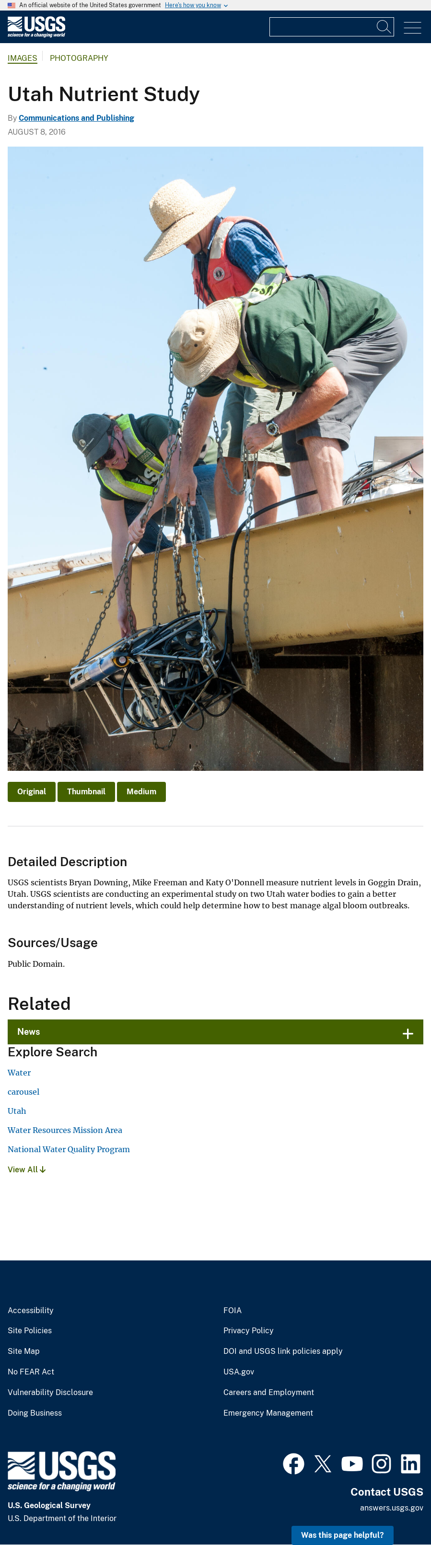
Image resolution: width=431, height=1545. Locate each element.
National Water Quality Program (69, 1149)
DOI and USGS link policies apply (283, 1351)
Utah (17, 1111)
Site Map (24, 1351)
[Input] (331, 26)
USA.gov (238, 1372)
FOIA (232, 1310)
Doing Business (35, 1413)
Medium (141, 791)
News (28, 1032)
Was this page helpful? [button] (342, 1535)
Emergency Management (268, 1413)
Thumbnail (86, 791)
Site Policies (30, 1331)
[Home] (36, 35)
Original (31, 791)
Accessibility (31, 1310)
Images (22, 58)
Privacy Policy (248, 1331)
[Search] (384, 26)
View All (27, 1169)
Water (19, 1072)
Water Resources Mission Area (65, 1130)
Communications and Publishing (76, 118)
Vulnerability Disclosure (50, 1392)
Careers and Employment (268, 1392)
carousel (23, 1092)
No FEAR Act (31, 1372)
